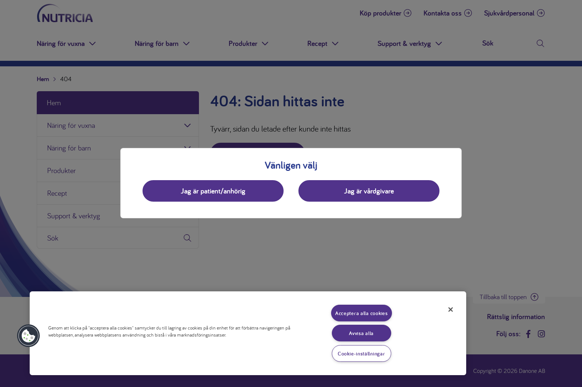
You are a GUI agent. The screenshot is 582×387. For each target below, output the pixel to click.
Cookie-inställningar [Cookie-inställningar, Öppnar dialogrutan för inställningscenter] (361, 353)
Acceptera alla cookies (361, 313)
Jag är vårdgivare (369, 191)
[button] (28, 336)
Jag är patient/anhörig (213, 191)
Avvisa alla (361, 333)
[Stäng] (450, 309)
